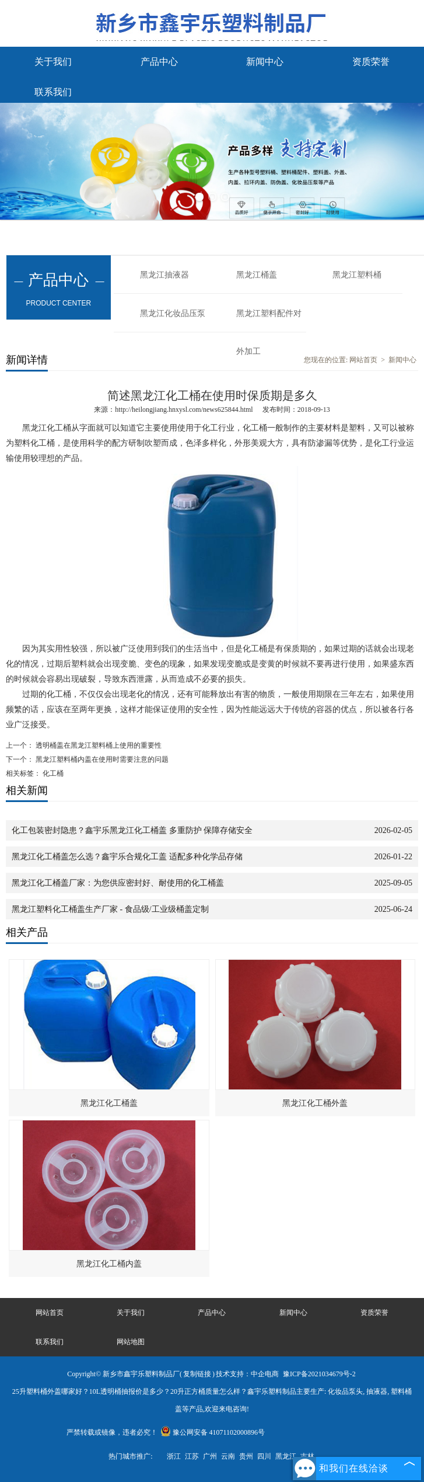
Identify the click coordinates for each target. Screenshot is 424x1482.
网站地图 (131, 1342)
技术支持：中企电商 (247, 1374)
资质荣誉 (371, 62)
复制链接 (197, 1374)
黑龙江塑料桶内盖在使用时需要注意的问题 (101, 759)
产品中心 (159, 62)
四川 (264, 1456)
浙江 (174, 1456)
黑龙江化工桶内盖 (109, 1263)
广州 (210, 1456)
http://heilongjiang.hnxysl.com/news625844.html (184, 409)
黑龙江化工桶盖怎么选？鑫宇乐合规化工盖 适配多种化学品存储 (127, 856)
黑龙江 (285, 1456)
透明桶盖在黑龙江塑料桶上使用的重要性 (98, 745)
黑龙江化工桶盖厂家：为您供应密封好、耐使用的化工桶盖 (118, 883)
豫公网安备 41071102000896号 (212, 1432)
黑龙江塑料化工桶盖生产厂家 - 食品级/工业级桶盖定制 (110, 909)
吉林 (307, 1456)
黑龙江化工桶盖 (109, 1103)
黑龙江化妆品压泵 (172, 313)
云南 (228, 1456)
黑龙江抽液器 (164, 274)
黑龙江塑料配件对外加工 (269, 320)
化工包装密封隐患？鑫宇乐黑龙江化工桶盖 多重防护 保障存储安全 (132, 830)
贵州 (246, 1456)
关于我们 (53, 62)
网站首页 (363, 360)
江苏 (192, 1456)
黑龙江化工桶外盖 (315, 1103)
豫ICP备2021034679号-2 (319, 1374)
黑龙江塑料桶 (356, 274)
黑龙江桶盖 (256, 274)
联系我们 (53, 92)
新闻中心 (264, 62)
